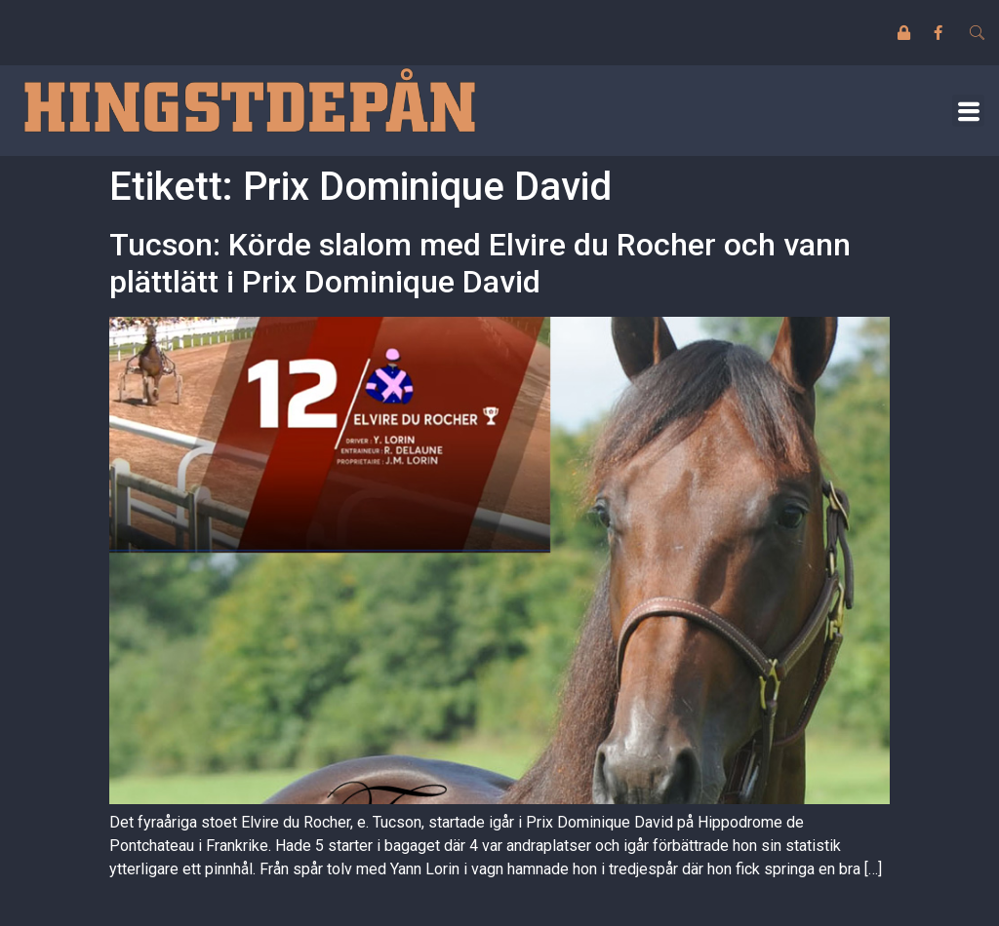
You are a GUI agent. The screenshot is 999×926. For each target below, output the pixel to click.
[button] (968, 111)
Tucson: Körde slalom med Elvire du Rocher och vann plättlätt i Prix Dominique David (480, 263)
